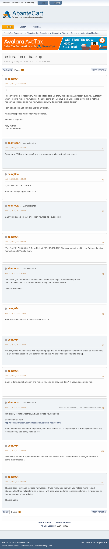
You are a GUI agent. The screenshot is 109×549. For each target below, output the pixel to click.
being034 (12, 78)
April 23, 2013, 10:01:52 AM (15, 407)
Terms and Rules (92, 542)
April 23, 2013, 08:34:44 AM (15, 242)
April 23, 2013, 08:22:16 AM (15, 148)
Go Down (7, 70)
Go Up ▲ (103, 542)
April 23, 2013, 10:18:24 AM (15, 450)
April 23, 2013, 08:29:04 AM (15, 179)
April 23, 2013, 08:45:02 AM (15, 345)
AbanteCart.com (48, 526)
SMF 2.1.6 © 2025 (9, 542)
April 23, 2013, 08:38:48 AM (15, 273)
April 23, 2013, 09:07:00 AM (15, 376)
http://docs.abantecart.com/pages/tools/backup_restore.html (33, 423)
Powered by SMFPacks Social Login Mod (36, 546)
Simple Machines (23, 542)
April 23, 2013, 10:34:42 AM (15, 482)
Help (82, 542)
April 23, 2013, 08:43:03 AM (15, 313)
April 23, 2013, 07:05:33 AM (15, 84)
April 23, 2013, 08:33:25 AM (15, 210)
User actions (99, 70)
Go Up (6, 512)
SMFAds (4, 546)
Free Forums (14, 546)
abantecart (13, 143)
